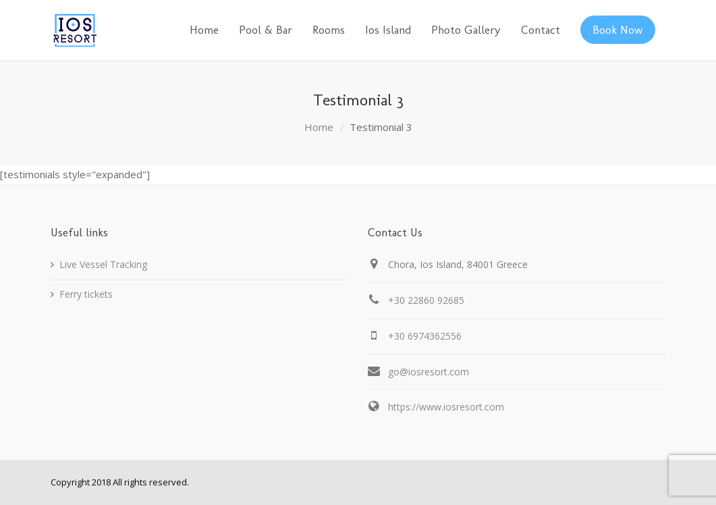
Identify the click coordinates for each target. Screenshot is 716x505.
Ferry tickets (86, 294)
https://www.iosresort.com (446, 406)
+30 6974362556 (425, 335)
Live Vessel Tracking (103, 264)
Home (318, 127)
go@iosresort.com (428, 371)
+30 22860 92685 (426, 300)
